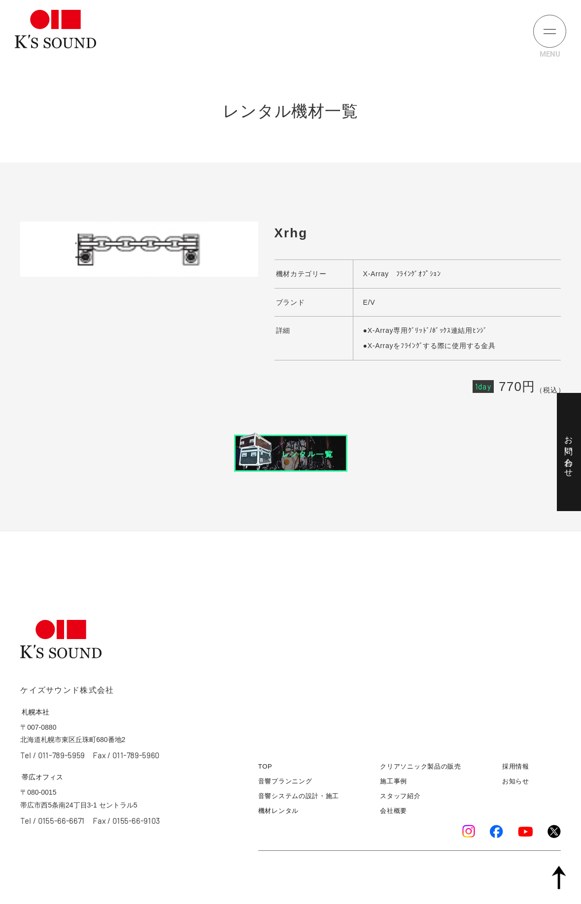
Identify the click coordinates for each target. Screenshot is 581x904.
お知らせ (515, 781)
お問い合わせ (568, 452)
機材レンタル (278, 810)
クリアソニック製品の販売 (420, 766)
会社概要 (393, 810)
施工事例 (393, 781)
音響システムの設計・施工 (298, 796)
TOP (265, 766)
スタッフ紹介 (400, 796)
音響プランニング (285, 781)
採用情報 (515, 766)
